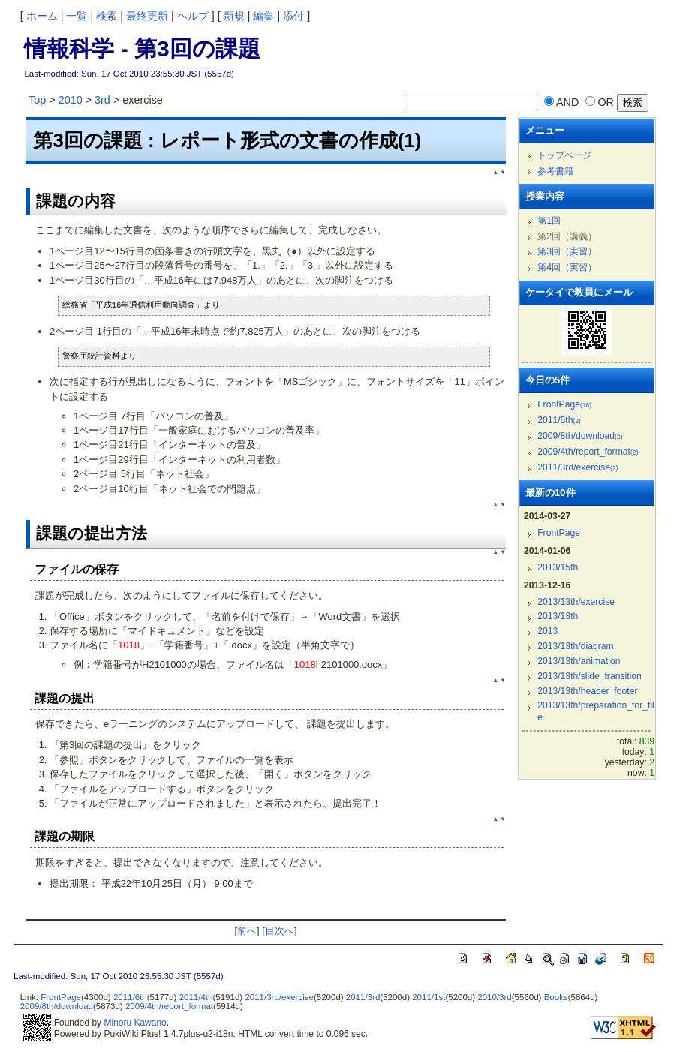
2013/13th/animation (578, 661)
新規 (234, 16)
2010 (71, 100)
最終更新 (147, 16)
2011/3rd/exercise (577, 467)
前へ (247, 930)
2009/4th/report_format (587, 451)
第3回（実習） (567, 251)
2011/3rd (363, 997)
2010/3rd (494, 997)
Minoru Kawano (135, 1022)
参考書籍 (555, 171)
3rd (102, 100)
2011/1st (428, 997)
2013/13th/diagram (575, 646)
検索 (106, 16)
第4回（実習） (567, 267)
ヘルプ (193, 16)
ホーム (42, 16)
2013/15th (557, 567)
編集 (263, 16)
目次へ (279, 930)
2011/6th (559, 420)
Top (37, 100)
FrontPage (564, 404)
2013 (547, 631)
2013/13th (557, 616)
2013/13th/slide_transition (589, 676)
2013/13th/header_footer (587, 691)
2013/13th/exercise (576, 602)
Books (556, 997)
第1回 (549, 220)
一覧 (76, 16)
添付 (293, 16)
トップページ (564, 155)
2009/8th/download (579, 436)
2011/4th (196, 997)
